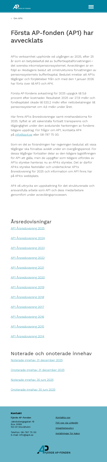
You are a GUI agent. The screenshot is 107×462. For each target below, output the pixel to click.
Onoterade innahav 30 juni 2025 (33, 389)
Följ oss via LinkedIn (67, 422)
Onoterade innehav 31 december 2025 (38, 370)
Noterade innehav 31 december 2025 (37, 360)
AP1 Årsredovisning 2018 (27, 297)
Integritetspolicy (65, 428)
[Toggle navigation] (91, 7)
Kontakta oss (63, 417)
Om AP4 (18, 18)
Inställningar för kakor (68, 433)
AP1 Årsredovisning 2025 (28, 228)
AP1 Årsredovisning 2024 (28, 238)
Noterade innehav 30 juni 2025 (32, 379)
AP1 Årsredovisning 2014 (27, 336)
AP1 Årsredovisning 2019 (27, 287)
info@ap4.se (23, 134)
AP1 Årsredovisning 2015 (27, 326)
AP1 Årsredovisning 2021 (27, 267)
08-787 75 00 (28, 432)
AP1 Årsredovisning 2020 (28, 277)
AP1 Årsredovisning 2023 (28, 248)
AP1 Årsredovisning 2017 (27, 307)
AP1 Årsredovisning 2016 (27, 316)
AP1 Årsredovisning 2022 (28, 257)
